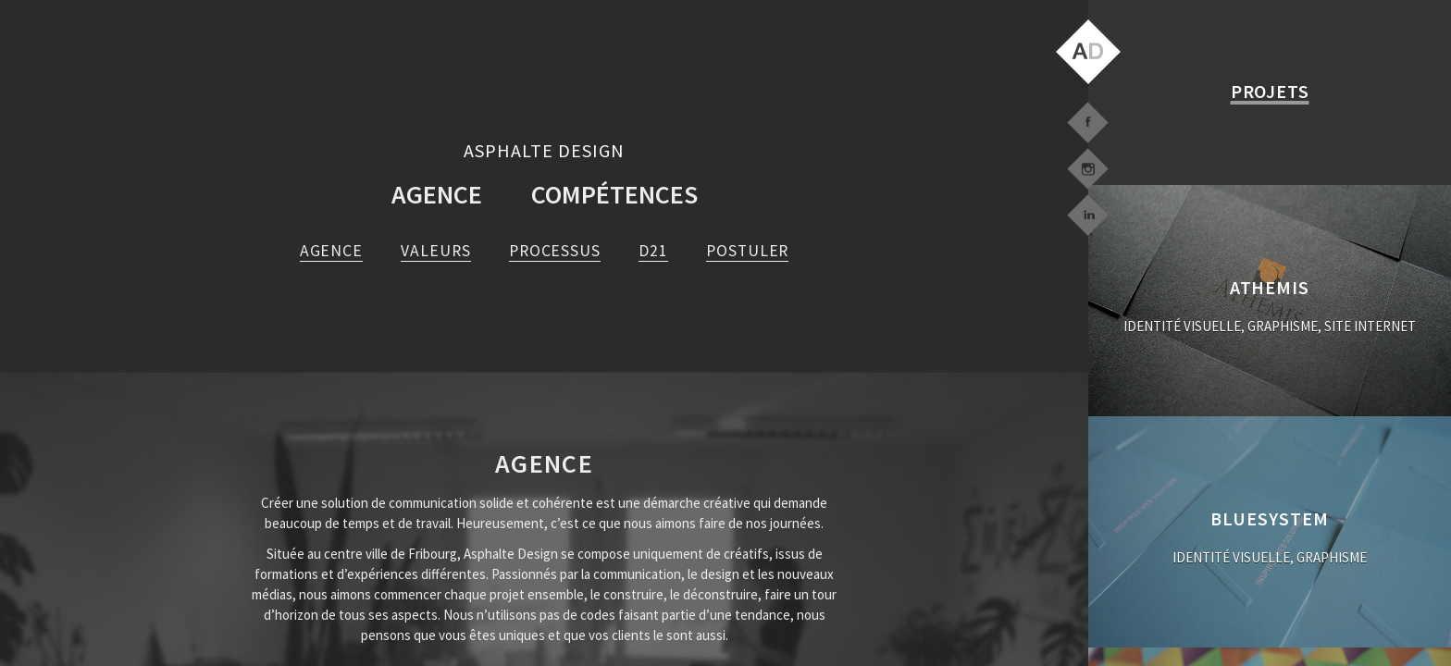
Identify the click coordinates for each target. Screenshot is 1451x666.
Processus (555, 250)
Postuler (747, 250)
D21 (653, 250)
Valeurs (435, 250)
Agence (436, 194)
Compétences (614, 194)
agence (331, 250)
